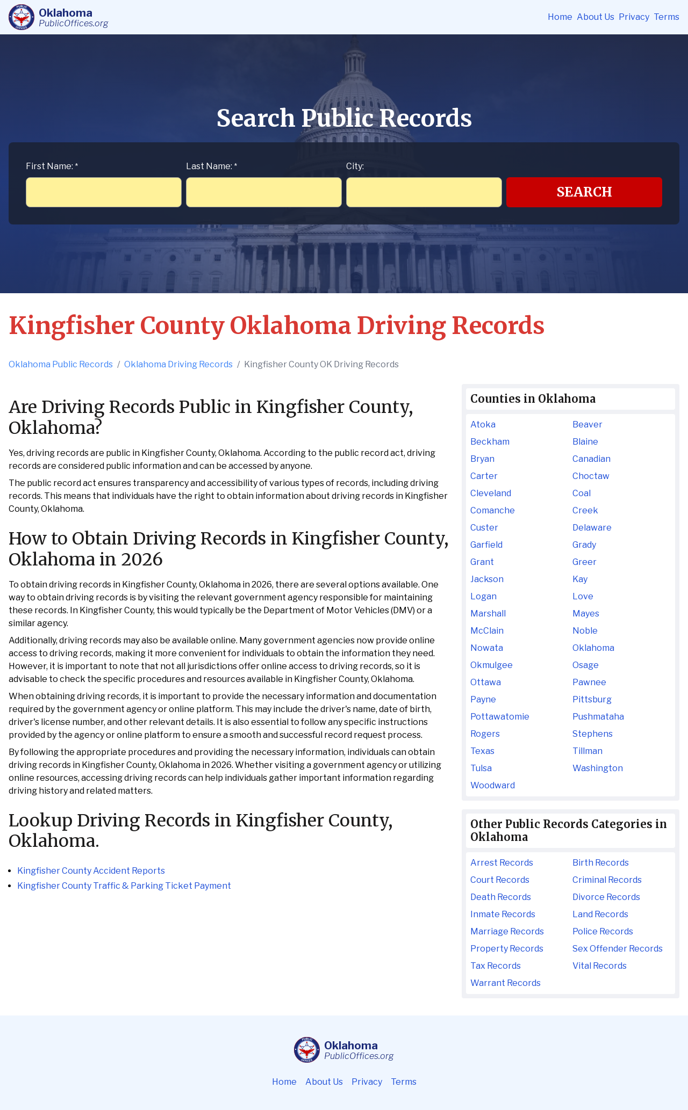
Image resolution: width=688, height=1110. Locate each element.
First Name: (52, 166)
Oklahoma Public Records (61, 364)
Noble (585, 631)
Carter (484, 476)
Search (584, 192)
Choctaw (591, 476)
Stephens (592, 734)
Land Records (600, 914)
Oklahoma (593, 648)
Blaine (585, 442)
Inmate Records (502, 914)
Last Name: (211, 166)
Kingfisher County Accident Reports (91, 871)
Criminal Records (607, 880)
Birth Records (600, 863)
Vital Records (599, 966)
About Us (595, 17)
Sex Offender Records (617, 949)
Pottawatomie (499, 717)
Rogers (485, 734)
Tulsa (481, 768)
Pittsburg (592, 699)
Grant (482, 562)
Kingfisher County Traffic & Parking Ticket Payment (124, 886)
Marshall (488, 613)
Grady (584, 545)
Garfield (486, 545)
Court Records (499, 880)
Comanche (492, 510)
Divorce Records (606, 897)
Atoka (483, 424)
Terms (666, 17)
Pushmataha (598, 717)
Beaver (587, 424)
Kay (579, 579)
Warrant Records (505, 983)
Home (560, 17)
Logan (483, 596)
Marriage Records (507, 931)
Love (582, 596)
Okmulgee (491, 665)
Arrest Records (501, 863)
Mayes (585, 613)
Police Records (602, 931)
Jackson (487, 579)
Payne (483, 699)
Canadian (591, 459)
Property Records (506, 949)
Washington (597, 768)
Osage (585, 665)
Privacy (634, 17)
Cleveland (490, 493)
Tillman (587, 751)
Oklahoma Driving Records (178, 364)
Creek (585, 510)
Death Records (500, 897)
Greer (584, 562)
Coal (581, 493)
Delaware (592, 528)
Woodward (492, 785)
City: (355, 166)
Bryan (482, 459)
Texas (482, 751)
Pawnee (589, 682)
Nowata (486, 648)
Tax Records (495, 966)
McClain (487, 631)
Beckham (490, 442)
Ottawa (485, 682)
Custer (484, 528)
